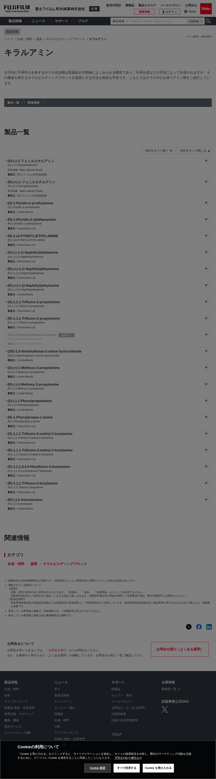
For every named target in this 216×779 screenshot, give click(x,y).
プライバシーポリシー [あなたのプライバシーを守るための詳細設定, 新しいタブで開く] (128, 757)
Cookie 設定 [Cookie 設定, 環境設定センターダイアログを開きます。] (97, 768)
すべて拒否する (126, 768)
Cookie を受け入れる (158, 768)
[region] (108, 759)
